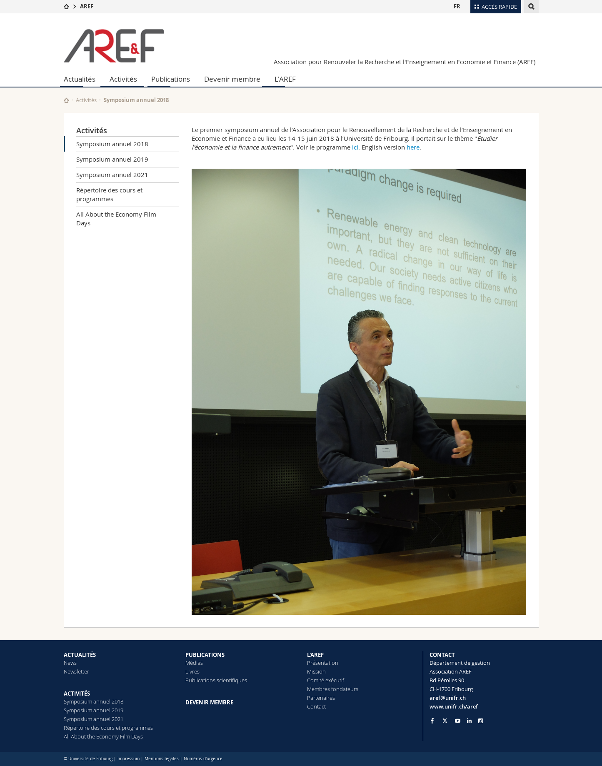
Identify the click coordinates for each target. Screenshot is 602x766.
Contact (316, 706)
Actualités (79, 79)
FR (457, 6)
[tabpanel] (359, 392)
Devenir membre (232, 79)
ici (355, 147)
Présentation (322, 662)
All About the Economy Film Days (116, 218)
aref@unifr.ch (448, 697)
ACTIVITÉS (77, 693)
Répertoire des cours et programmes (109, 194)
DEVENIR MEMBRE (209, 702)
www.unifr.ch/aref (454, 706)
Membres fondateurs (332, 689)
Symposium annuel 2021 (112, 174)
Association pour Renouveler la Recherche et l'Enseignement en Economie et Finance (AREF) (404, 61)
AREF (86, 6)
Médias (194, 662)
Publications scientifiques (216, 680)
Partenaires (321, 697)
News (70, 662)
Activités (123, 79)
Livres (192, 671)
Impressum (128, 758)
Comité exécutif (325, 680)
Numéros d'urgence (203, 758)
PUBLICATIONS (205, 655)
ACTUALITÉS (80, 655)
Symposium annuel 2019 (112, 159)
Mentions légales (162, 758)
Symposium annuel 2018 (112, 144)
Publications (170, 79)
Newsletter (76, 671)
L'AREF (285, 79)
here (413, 147)
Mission (316, 671)
